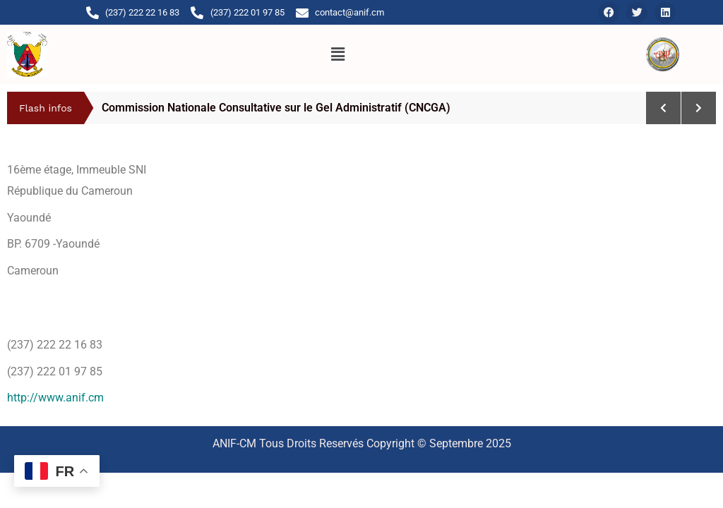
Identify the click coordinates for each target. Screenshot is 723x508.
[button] (337, 54)
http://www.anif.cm (55, 397)
